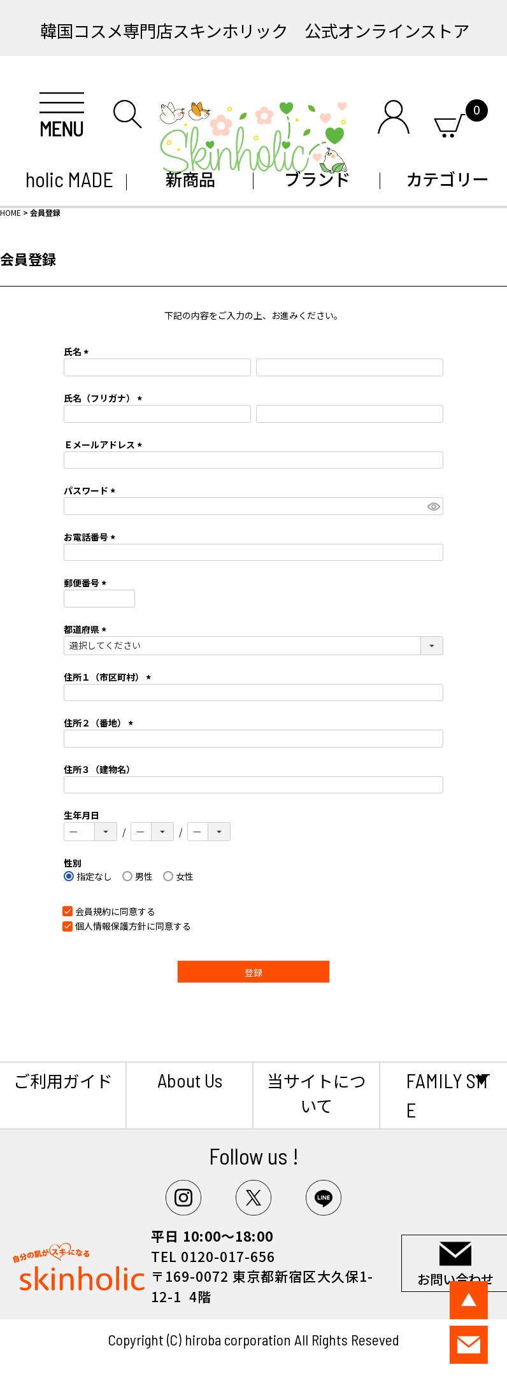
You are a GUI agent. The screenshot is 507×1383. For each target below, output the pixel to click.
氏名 (78, 351)
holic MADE (63, 179)
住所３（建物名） (99, 769)
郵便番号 (87, 582)
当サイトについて (316, 1092)
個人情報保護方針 (110, 925)
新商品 (190, 178)
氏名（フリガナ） (105, 398)
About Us (189, 1079)
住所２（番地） (100, 722)
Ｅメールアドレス (105, 444)
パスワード (91, 490)
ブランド (317, 178)
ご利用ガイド (63, 1080)
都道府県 (87, 629)
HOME (10, 212)
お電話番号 (91, 536)
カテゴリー (444, 178)
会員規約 (93, 911)
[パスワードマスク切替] (433, 506)
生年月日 (81, 815)
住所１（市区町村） (109, 676)
